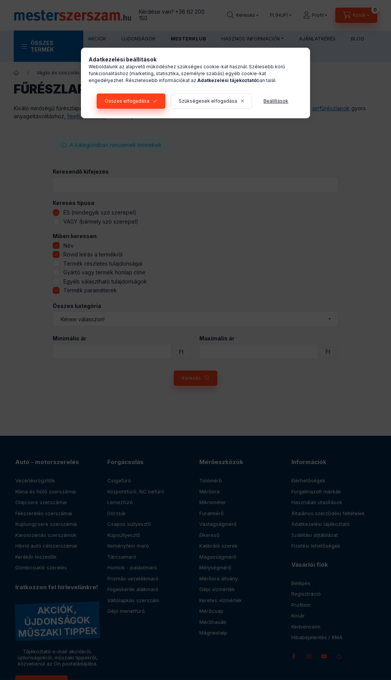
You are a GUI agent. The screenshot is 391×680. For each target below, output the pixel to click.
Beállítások (275, 101)
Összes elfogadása (127, 101)
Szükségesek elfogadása (208, 101)
